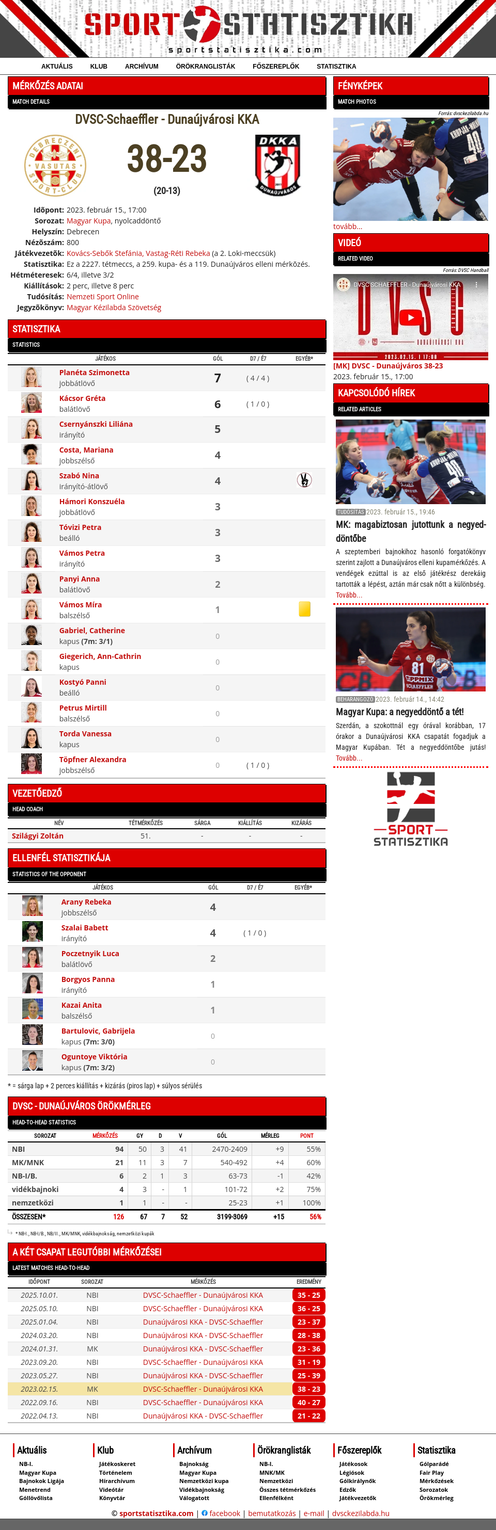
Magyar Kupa (89, 221)
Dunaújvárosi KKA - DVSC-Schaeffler (203, 1322)
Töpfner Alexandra (93, 759)
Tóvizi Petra (80, 527)
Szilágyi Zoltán (38, 836)
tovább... (347, 226)
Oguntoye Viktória (94, 1056)
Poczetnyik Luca (90, 953)
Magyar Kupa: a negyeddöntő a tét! (399, 711)
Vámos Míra (80, 604)
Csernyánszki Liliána (96, 424)
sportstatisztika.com (156, 1513)
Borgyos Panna (88, 979)
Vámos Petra (82, 553)
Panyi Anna (79, 579)
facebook (221, 1513)
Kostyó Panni (82, 682)
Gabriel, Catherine (92, 630)
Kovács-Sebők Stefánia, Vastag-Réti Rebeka (138, 253)
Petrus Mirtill (83, 708)
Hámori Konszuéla (92, 501)
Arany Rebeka (86, 902)
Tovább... (349, 595)
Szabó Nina (79, 475)
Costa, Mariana (86, 450)
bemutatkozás (272, 1513)
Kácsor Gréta (82, 398)
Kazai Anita (81, 1005)
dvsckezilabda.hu (361, 1513)
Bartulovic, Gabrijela (98, 1031)
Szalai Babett (85, 927)
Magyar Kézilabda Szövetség (114, 307)
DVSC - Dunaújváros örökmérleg (81, 1106)
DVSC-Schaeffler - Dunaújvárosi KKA (203, 1295)
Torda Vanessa (85, 733)
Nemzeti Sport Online (103, 296)
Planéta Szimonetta (94, 372)
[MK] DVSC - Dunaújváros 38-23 (388, 366)
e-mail (314, 1513)
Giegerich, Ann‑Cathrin (100, 656)
